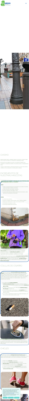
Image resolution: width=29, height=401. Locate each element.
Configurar (5, 397)
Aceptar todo (17, 397)
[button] (26, 3)
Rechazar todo (11, 397)
